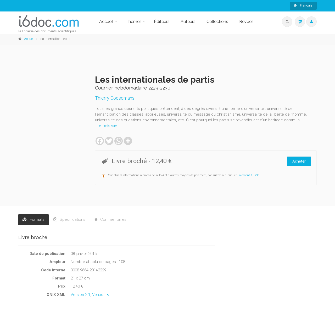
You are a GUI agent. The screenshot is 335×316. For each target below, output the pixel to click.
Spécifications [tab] (69, 219)
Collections (217, 21)
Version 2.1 (80, 294)
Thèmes (134, 21)
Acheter (299, 161)
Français (303, 5)
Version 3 (100, 294)
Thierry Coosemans (115, 98)
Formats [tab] (33, 219)
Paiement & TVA (247, 175)
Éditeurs (162, 21)
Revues (246, 21)
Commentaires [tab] (110, 219)
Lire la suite (108, 126)
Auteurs (188, 21)
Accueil (106, 21)
